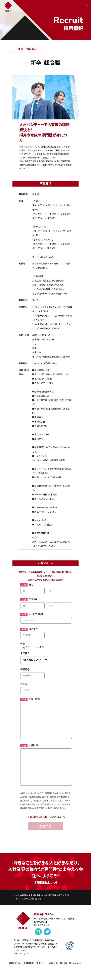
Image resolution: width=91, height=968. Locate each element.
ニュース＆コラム (21, 898)
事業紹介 (32, 895)
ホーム (17, 895)
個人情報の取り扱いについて (44, 817)
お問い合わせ (35, 898)
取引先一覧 (42, 895)
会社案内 (24, 895)
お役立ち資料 (62, 895)
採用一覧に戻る (27, 49)
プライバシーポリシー (22, 954)
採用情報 (52, 895)
